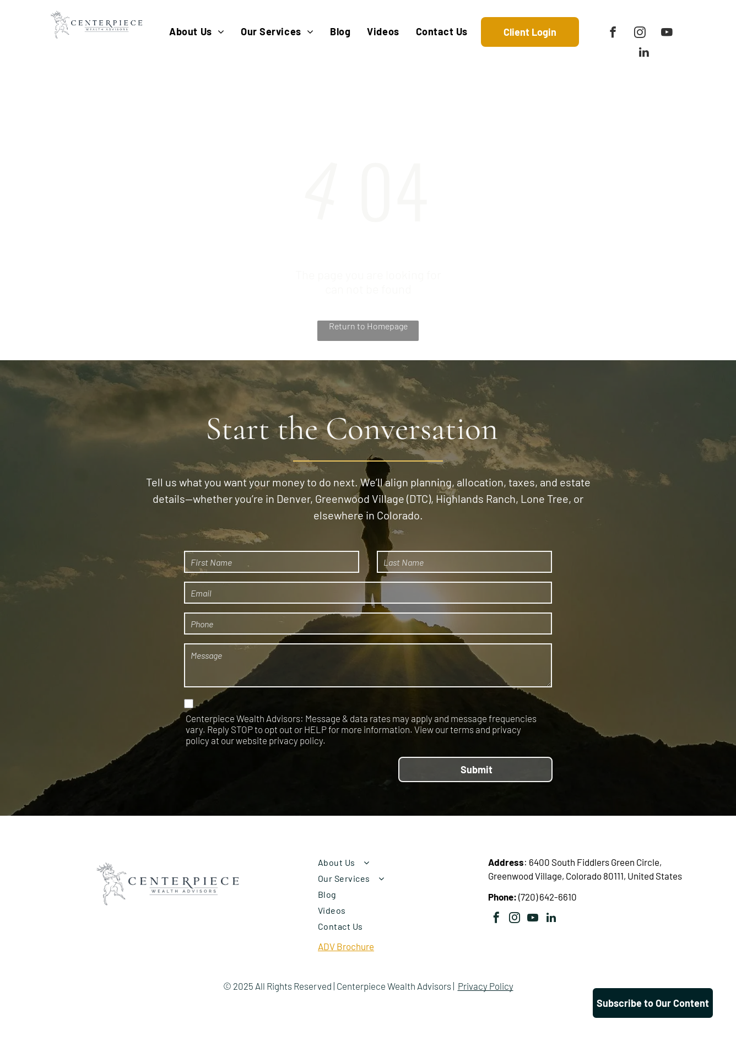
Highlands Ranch (476, 498)
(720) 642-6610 (547, 896)
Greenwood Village (359, 498)
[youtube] (666, 34)
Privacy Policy (485, 985)
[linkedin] (644, 53)
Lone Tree (545, 498)
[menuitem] (196, 32)
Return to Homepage (368, 326)
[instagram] (639, 34)
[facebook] (612, 34)
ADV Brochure (346, 946)
